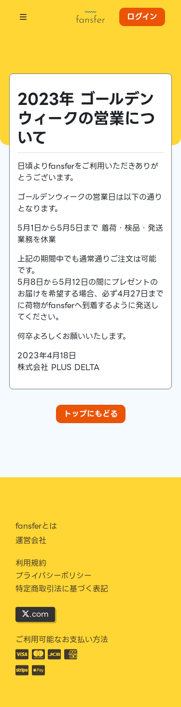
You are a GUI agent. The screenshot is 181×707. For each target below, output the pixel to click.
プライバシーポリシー (53, 576)
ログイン (142, 17)
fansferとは (36, 526)
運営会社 (30, 540)
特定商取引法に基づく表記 (61, 589)
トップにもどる (91, 414)
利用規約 (30, 563)
